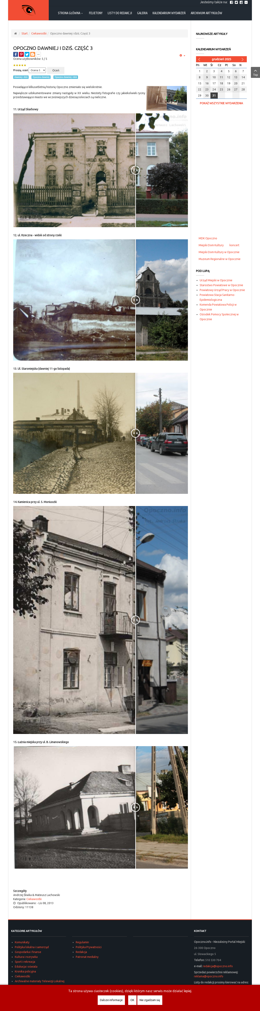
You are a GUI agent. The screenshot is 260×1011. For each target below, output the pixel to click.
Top (255, 72)
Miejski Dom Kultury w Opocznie (219, 252)
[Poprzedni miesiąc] (199, 59)
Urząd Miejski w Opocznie (216, 280)
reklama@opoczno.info (208, 976)
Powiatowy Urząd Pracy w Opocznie (222, 290)
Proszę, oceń (20, 70)
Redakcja (81, 952)
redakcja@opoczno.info (218, 966)
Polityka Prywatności (89, 947)
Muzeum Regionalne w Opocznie (219, 259)
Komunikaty (22, 942)
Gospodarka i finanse (28, 952)
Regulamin (82, 942)
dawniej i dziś (21, 77)
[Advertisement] (100, 881)
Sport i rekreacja (25, 961)
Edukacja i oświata (26, 966)
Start (25, 33)
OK (132, 1000)
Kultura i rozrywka (26, 956)
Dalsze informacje (111, 1000)
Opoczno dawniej (41, 77)
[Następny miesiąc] (243, 59)
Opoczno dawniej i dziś (65, 77)
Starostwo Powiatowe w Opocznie (221, 285)
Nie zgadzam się (150, 1000)
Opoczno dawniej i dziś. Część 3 (53, 48)
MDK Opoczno (208, 238)
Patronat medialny (87, 956)
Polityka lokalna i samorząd (32, 947)
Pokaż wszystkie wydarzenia (221, 103)
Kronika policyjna (25, 971)
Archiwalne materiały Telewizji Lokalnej (39, 981)
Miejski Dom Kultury (211, 245)
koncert (234, 245)
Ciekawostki (39, 33)
